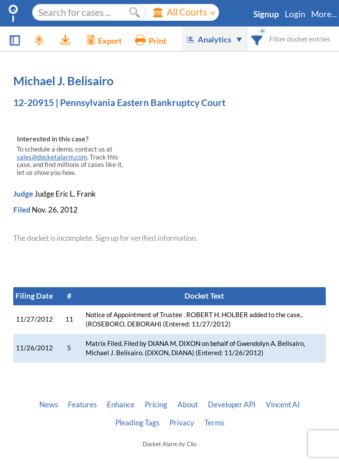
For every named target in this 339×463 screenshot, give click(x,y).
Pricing (156, 404)
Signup (266, 14)
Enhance (121, 404)
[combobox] (257, 39)
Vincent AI (283, 404)
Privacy (182, 422)
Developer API (232, 404)
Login (295, 14)
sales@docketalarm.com (52, 157)
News (48, 404)
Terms (214, 422)
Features (82, 404)
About (187, 404)
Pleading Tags (137, 422)
